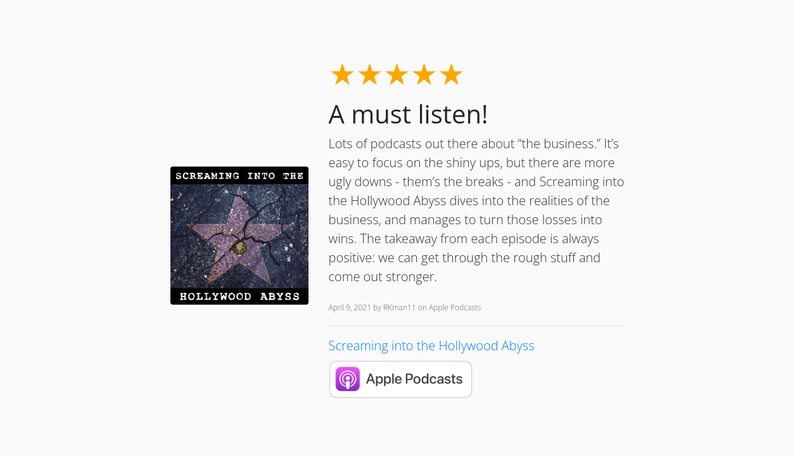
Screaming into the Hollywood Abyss (432, 345)
